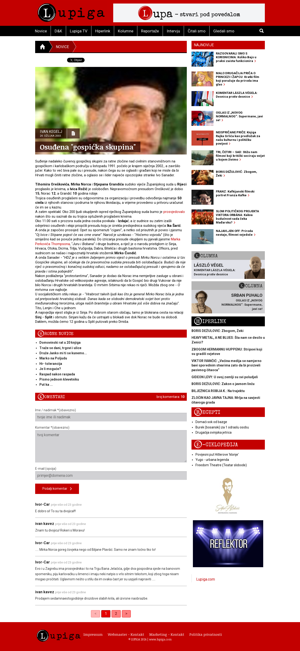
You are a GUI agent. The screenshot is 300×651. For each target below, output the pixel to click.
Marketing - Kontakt (166, 634)
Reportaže (150, 31)
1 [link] (106, 613)
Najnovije (204, 45)
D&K (58, 31)
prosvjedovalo (174, 212)
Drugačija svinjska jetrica (213, 432)
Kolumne (125, 31)
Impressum (93, 634)
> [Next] (126, 613)
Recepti (207, 412)
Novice (41, 31)
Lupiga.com (205, 579)
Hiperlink (102, 31)
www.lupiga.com (160, 639)
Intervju (173, 31)
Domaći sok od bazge (211, 422)
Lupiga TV (78, 31)
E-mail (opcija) (111, 473)
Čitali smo (197, 31)
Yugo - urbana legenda (212, 460)
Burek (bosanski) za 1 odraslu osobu (222, 427)
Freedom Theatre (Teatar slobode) (221, 465)
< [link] (95, 613)
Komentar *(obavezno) (111, 444)
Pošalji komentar (57, 488)
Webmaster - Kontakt (126, 634)
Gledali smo (223, 31)
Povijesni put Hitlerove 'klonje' (217, 454)
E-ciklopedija (216, 444)
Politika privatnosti (205, 634)
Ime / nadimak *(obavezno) (111, 414)
